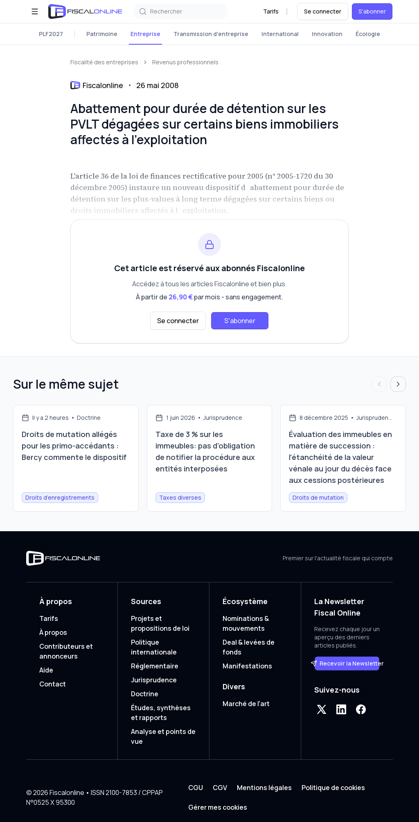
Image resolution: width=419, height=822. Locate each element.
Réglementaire (154, 665)
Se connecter (322, 11)
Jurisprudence (154, 679)
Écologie (368, 34)
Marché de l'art (246, 703)
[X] (321, 709)
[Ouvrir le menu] (34, 11)
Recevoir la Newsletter (347, 663)
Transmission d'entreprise (210, 34)
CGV (220, 787)
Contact (52, 683)
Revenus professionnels (185, 62)
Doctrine (144, 693)
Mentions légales (264, 787)
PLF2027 (51, 34)
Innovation (327, 34)
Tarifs (271, 11)
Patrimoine (101, 34)
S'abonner (372, 11)
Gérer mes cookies (217, 807)
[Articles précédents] (379, 384)
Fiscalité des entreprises (104, 62)
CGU (195, 787)
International (280, 34)
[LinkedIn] (341, 709)
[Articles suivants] (398, 384)
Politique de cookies (333, 787)
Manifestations (247, 665)
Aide (46, 670)
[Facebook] (361, 709)
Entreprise (145, 34)
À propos (53, 632)
